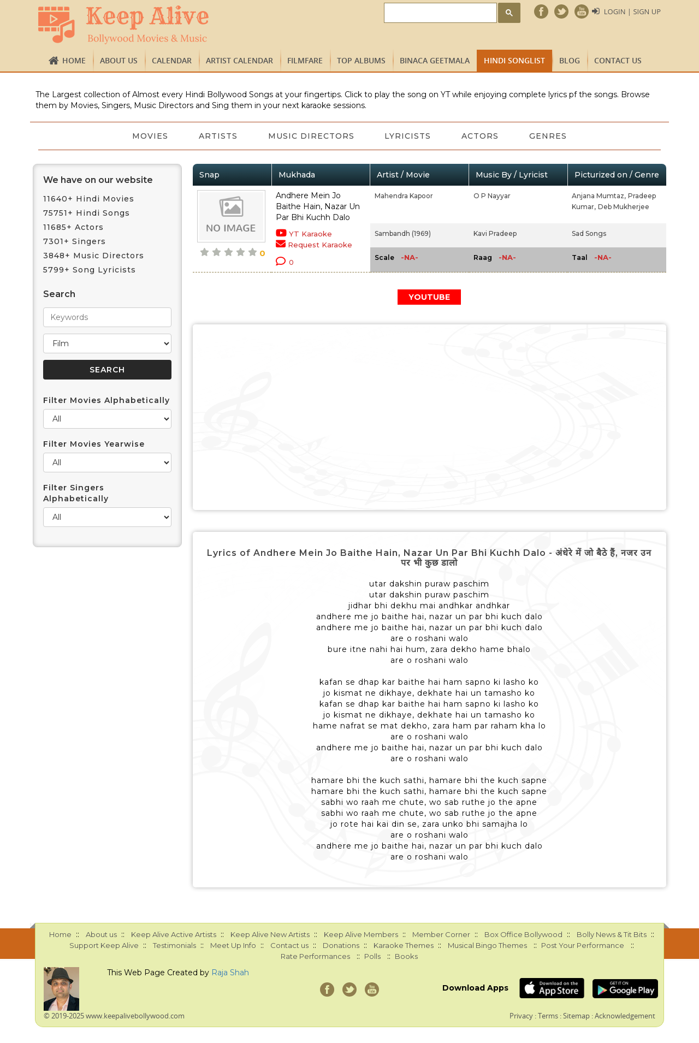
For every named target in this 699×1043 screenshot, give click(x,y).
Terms (548, 1016)
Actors (480, 136)
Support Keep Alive (104, 945)
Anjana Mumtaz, (599, 196)
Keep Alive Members (361, 934)
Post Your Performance (582, 945)
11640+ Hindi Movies (88, 199)
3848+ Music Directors (93, 255)
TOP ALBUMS (361, 60)
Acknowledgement (625, 1016)
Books (406, 956)
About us (119, 60)
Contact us (618, 60)
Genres (548, 136)
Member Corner (441, 934)
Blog (569, 60)
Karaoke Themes (404, 945)
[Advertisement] (430, 417)
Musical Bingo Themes (487, 945)
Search (59, 294)
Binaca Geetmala (435, 60)
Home (74, 60)
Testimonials (174, 945)
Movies (150, 136)
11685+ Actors (73, 227)
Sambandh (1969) (403, 233)
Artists (218, 136)
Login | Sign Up (632, 11)
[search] (439, 13)
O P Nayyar (492, 196)
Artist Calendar (239, 60)
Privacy (521, 1016)
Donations (341, 945)
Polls (372, 956)
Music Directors (311, 136)
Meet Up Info (233, 945)
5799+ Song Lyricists (89, 270)
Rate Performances (315, 956)
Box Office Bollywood (523, 934)
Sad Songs (589, 233)
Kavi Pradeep (495, 233)
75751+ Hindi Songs (86, 213)
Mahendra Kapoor (404, 196)
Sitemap (576, 1016)
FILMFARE (305, 60)
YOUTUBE (429, 297)
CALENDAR (172, 60)
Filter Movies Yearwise (94, 444)
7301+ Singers (74, 241)
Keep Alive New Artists (270, 934)
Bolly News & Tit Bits (612, 934)
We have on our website (98, 180)
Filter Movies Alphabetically (106, 400)
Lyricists (408, 136)
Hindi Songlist (514, 60)
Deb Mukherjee (623, 207)
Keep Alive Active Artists (173, 934)
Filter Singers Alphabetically (76, 493)
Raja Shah (230, 972)
